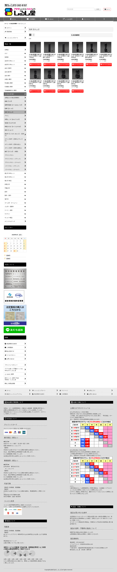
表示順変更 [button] (75, 35)
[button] (104, 19)
